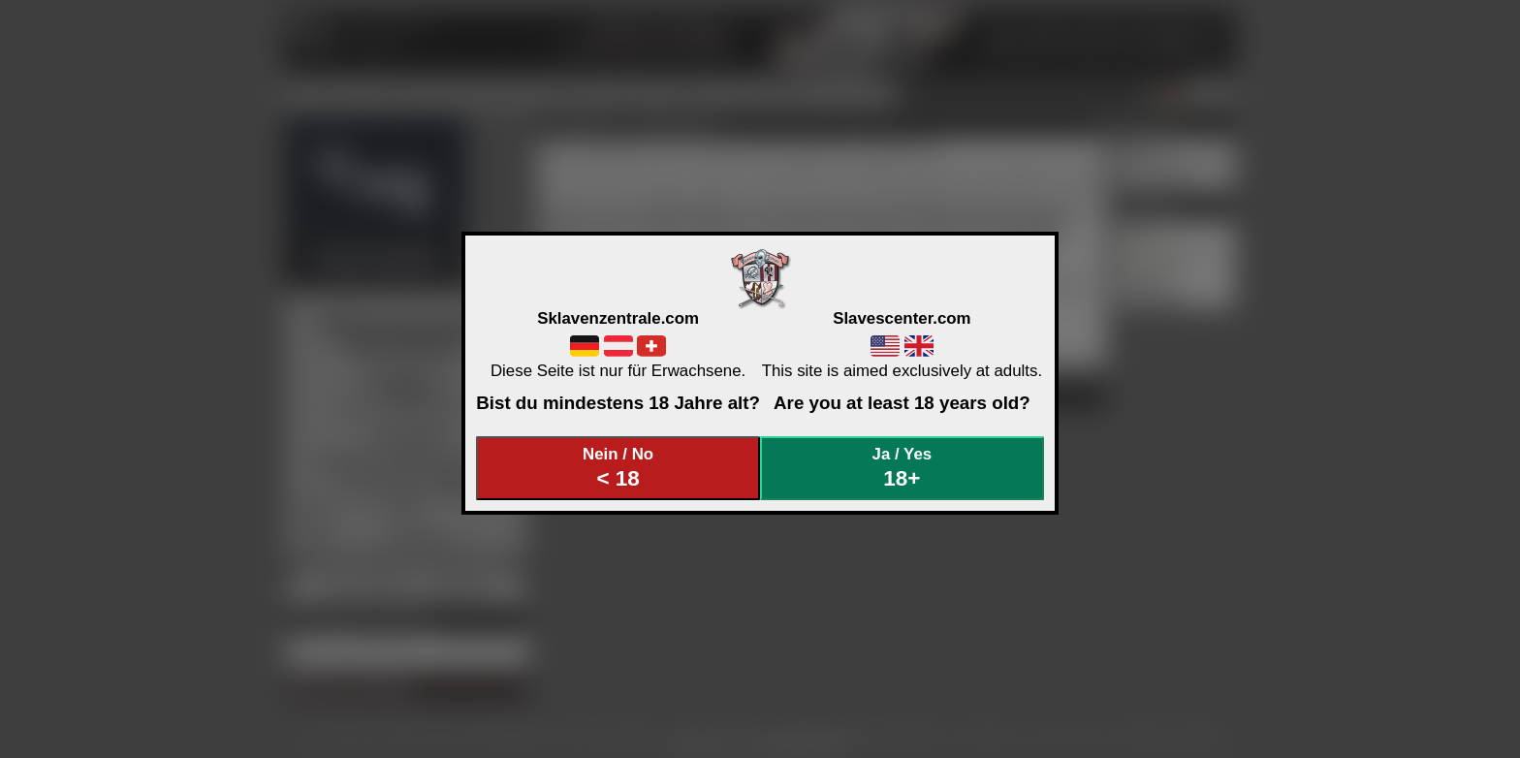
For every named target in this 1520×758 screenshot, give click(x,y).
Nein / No (618, 467)
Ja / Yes (902, 467)
